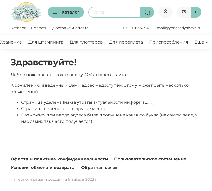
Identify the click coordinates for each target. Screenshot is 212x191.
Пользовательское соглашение (150, 159)
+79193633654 (136, 27)
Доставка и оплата (70, 27)
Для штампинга (45, 42)
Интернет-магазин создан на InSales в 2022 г (54, 179)
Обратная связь (99, 167)
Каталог (66, 12)
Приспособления (168, 42)
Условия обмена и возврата (43, 167)
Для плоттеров (86, 42)
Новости (39, 27)
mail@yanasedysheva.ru (179, 27)
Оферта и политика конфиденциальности (59, 159)
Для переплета (126, 42)
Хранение (11, 42)
